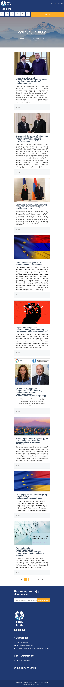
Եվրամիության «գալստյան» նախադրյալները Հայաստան (29, 263)
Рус (62, 3)
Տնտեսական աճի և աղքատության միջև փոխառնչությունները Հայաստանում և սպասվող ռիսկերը (32, 441)
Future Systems (44, 682)
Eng (59, 3)
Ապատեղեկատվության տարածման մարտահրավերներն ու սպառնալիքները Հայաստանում (31, 329)
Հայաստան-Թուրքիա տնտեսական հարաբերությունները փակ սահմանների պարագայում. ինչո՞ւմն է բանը (32, 138)
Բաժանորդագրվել (43, 600)
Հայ (55, 3)
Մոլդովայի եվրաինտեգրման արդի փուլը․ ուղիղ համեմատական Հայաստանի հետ (31, 206)
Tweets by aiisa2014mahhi (22, 661)
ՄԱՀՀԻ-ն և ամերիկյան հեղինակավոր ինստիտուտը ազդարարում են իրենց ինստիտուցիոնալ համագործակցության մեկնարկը (31, 392)
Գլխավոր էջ (23, 38)
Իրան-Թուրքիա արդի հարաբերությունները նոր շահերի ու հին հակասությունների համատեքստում (31, 80)
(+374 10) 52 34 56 (21, 643)
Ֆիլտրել (47, 14)
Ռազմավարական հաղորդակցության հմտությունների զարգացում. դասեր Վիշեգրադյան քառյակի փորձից (30, 551)
